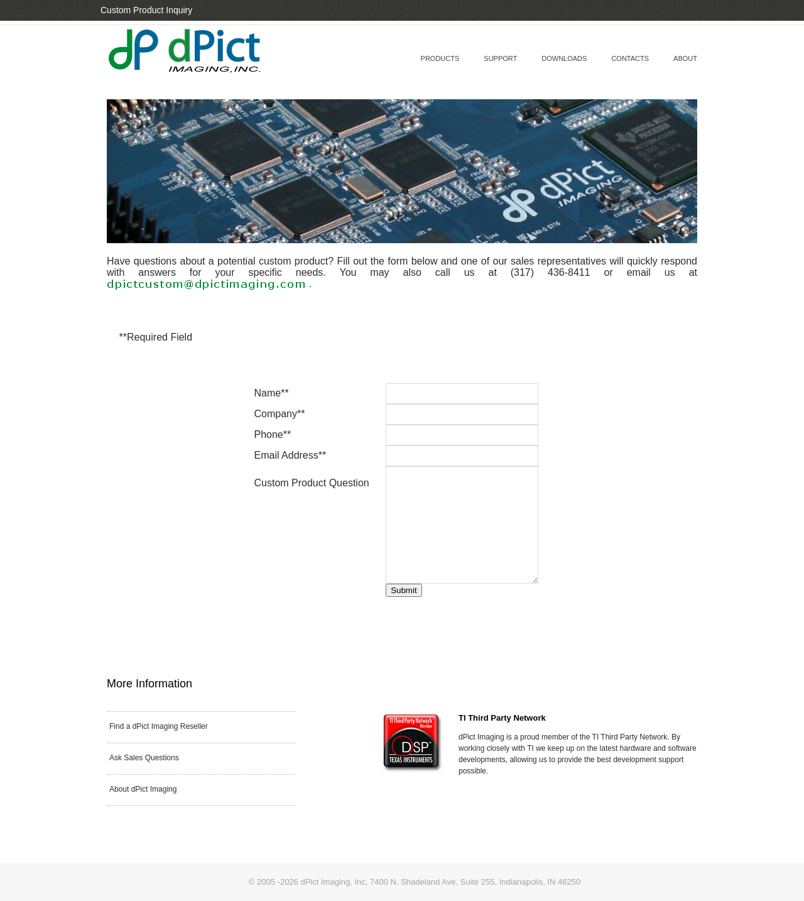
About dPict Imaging (143, 789)
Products (440, 58)
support (500, 58)
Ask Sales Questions (144, 757)
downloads (564, 58)
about (685, 58)
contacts (630, 58)
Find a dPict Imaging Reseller (158, 726)
